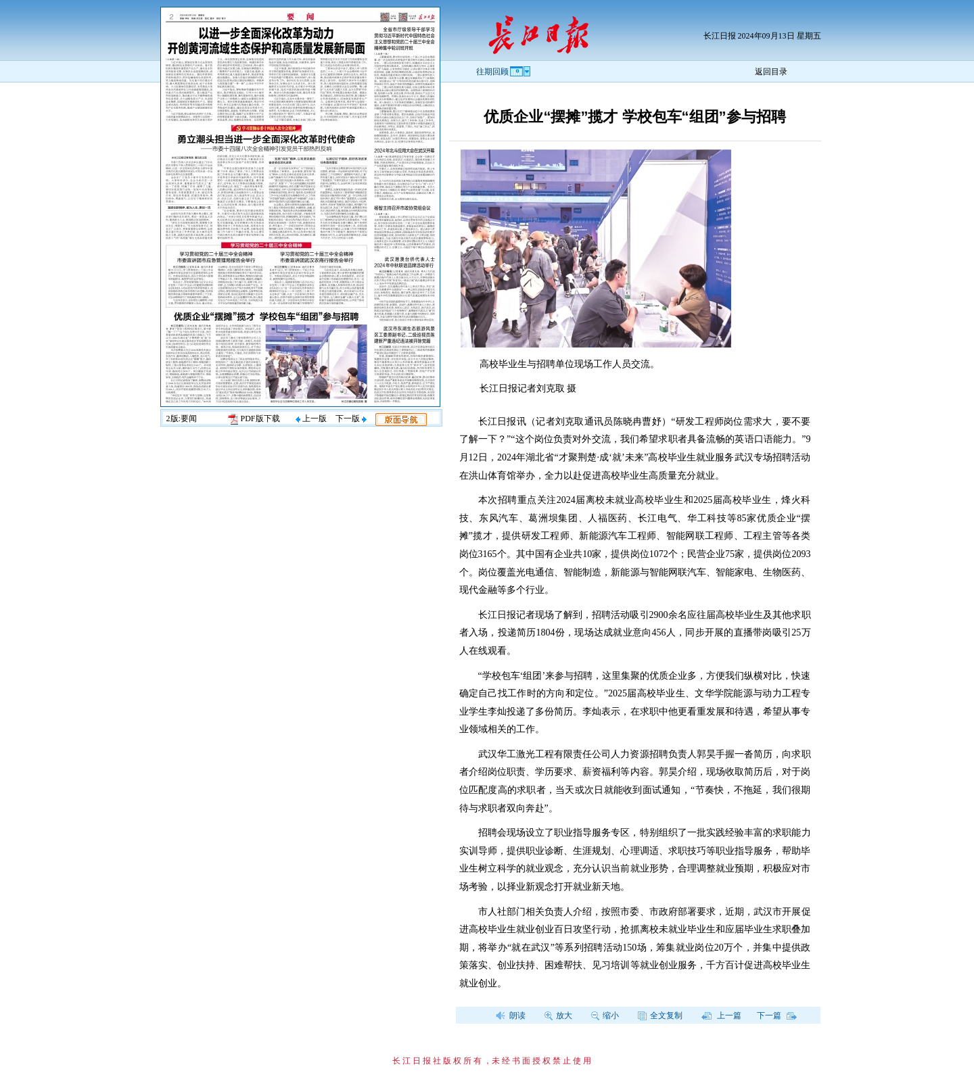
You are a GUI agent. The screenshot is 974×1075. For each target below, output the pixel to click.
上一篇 (721, 1015)
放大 (558, 1015)
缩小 (605, 1015)
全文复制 (660, 1015)
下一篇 (777, 1015)
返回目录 (771, 71)
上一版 (311, 418)
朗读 (510, 1015)
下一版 (351, 418)
